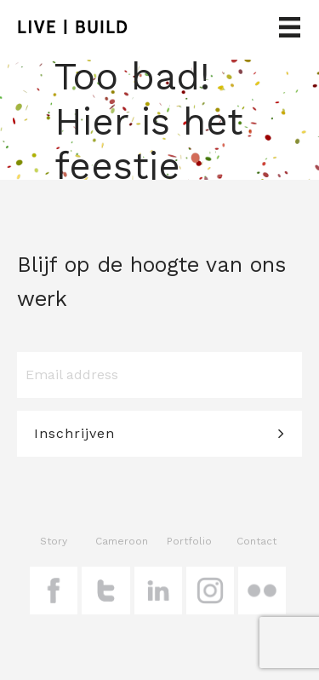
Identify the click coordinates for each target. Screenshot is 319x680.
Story (53, 541)
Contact (256, 541)
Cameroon (121, 541)
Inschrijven (74, 433)
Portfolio (189, 541)
